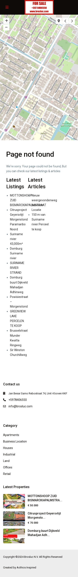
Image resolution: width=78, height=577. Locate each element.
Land (6, 461)
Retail (7, 474)
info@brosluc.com (20, 406)
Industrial (9, 454)
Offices (7, 467)
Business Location (15, 441)
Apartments (11, 435)
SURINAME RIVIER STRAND (17, 267)
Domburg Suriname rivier (16, 253)
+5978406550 (18, 399)
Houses (8, 448)
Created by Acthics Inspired (19, 567)
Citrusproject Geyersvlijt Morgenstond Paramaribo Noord (19, 219)
